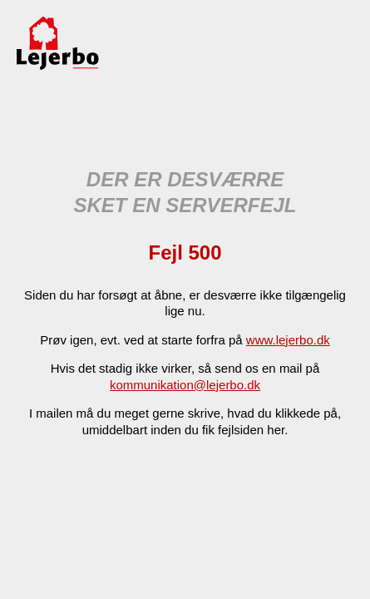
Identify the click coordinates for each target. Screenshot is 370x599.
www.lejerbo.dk (288, 340)
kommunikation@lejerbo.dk (185, 385)
